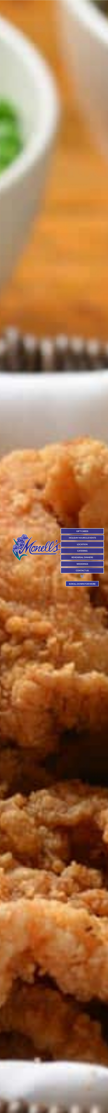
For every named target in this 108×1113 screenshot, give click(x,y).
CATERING (82, 550)
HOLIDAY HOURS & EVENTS (82, 537)
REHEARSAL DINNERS (82, 557)
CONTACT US (82, 570)
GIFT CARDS (82, 531)
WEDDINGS (82, 564)
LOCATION (82, 544)
